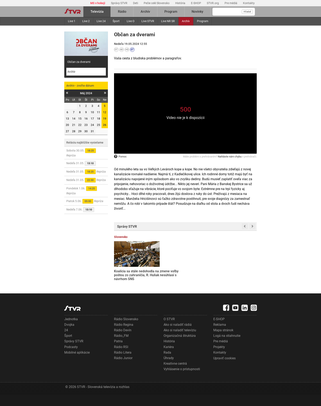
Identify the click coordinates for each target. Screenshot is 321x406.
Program (202, 21)
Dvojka (69, 336)
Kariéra (169, 358)
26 (104, 125)
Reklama (219, 336)
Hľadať (247, 11)
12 (104, 112)
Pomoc (120, 156)
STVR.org (213, 3)
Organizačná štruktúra (180, 347)
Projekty (219, 358)
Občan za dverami (78, 61)
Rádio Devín (122, 342)
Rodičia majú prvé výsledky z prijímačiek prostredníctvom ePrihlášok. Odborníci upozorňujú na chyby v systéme (204, 276)
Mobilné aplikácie (77, 364)
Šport (116, 21)
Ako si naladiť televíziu (180, 342)
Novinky (197, 12)
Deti (136, 3)
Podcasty (71, 358)
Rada (167, 364)
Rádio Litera (122, 364)
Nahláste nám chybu (230, 156)
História (180, 3)
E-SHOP (196, 3)
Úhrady (169, 369)
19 (104, 118)
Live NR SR (168, 21)
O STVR (169, 330)
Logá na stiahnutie (226, 347)
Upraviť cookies (224, 370)
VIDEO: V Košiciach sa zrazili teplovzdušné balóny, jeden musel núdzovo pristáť (166, 271)
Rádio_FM (121, 347)
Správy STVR (119, 3)
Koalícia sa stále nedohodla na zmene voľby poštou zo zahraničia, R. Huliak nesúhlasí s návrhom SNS (129, 273)
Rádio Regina (123, 336)
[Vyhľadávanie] (233, 12)
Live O (131, 21)
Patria (118, 353)
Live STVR (147, 21)
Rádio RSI (121, 358)
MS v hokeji (98, 3)
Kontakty (249, 3)
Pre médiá (231, 3)
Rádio (122, 12)
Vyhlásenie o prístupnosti (182, 380)
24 (66, 342)
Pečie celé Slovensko (157, 3)
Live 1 (71, 21)
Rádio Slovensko (126, 330)
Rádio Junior (123, 369)
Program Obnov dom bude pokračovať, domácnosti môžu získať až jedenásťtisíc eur (241, 271)
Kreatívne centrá (175, 375)
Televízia (97, 12)
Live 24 (101, 21)
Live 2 (86, 21)
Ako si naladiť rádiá (178, 336)
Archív (186, 21)
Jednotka (71, 330)
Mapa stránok (223, 342)
